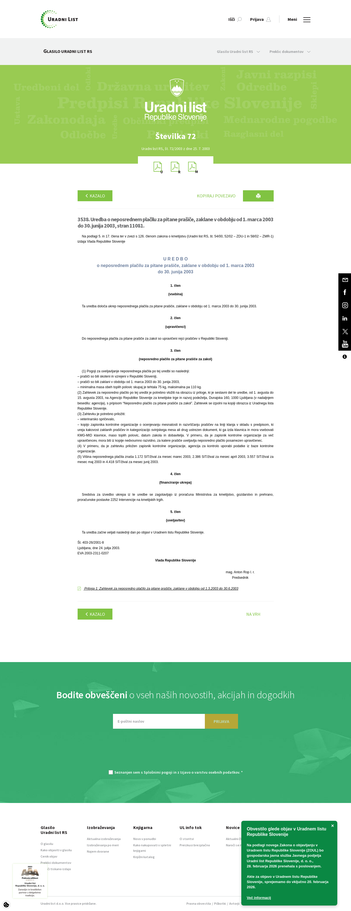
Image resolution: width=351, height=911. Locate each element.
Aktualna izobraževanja (104, 839)
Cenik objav (49, 856)
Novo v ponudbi (144, 839)
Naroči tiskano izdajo (56, 869)
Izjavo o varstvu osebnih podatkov (209, 772)
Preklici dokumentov (56, 863)
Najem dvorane (98, 851)
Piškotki (220, 903)
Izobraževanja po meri (103, 845)
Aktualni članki (236, 839)
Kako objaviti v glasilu (56, 850)
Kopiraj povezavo (216, 195)
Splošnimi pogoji (158, 772)
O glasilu (47, 844)
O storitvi (187, 839)
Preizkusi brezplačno (195, 845)
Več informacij (259, 898)
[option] (175, 136)
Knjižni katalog (144, 857)
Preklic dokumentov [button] (290, 51)
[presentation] (175, 752)
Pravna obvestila (198, 903)
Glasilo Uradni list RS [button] (238, 51)
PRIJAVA (221, 721)
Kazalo (95, 195)
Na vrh (253, 614)
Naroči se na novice (240, 845)
